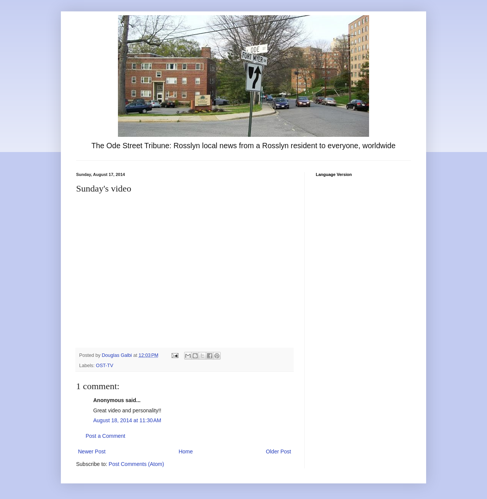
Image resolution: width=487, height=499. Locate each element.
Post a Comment (105, 436)
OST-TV (104, 365)
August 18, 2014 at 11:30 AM (127, 420)
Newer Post (91, 451)
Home (185, 451)
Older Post (278, 451)
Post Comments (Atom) (136, 464)
